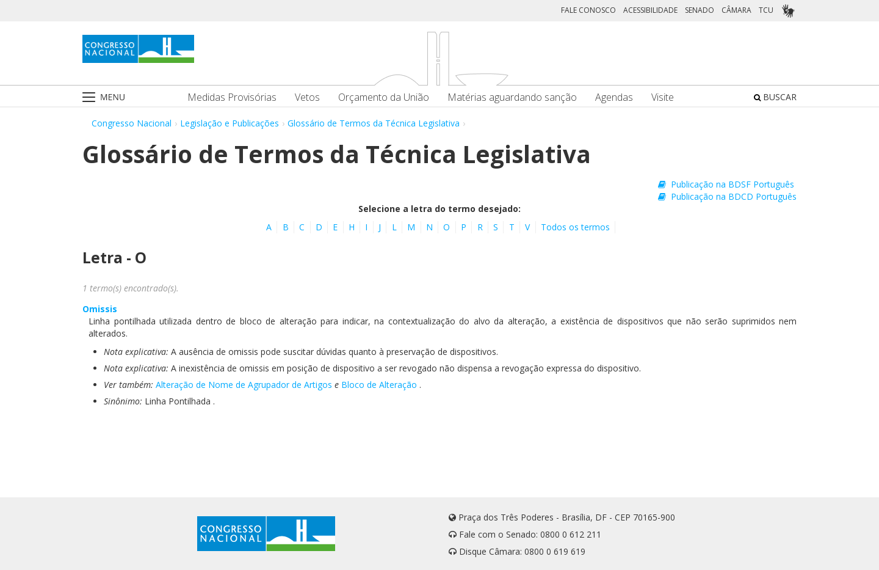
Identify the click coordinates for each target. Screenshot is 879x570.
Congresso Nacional (132, 123)
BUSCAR (775, 97)
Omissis (99, 309)
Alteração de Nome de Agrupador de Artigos (244, 384)
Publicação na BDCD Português (727, 196)
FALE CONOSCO (588, 10)
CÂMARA (736, 10)
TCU (766, 10)
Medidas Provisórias (232, 97)
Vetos (307, 97)
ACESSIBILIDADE (650, 10)
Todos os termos (575, 227)
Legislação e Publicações (229, 123)
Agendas (614, 97)
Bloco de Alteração (379, 384)
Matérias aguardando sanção (512, 97)
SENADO (699, 10)
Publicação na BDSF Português (726, 184)
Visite (662, 97)
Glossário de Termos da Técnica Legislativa (374, 123)
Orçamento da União (383, 97)
